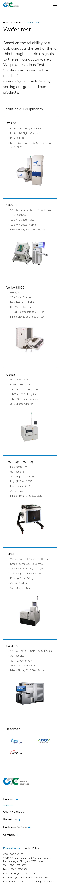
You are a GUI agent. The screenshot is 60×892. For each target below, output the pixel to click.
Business (18, 22)
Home (6, 22)
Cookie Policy (31, 848)
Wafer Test (33, 22)
